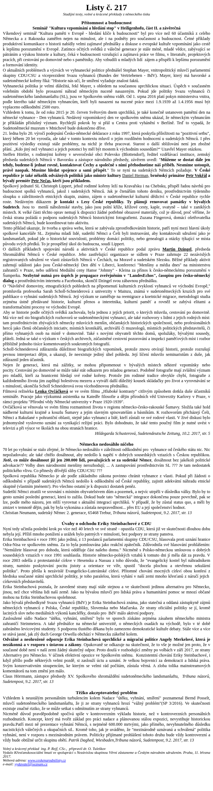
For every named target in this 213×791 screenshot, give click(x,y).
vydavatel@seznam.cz (30, 764)
